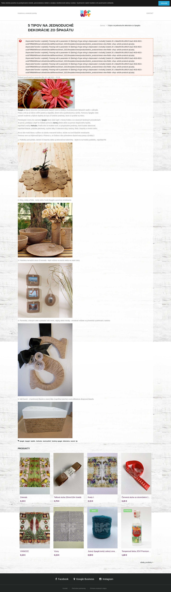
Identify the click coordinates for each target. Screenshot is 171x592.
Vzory (56, 551)
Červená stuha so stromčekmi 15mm (137, 497)
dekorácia (66, 441)
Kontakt (150, 13)
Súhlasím (164, 3)
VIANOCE (24, 551)
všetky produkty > (146, 562)
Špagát (20, 110)
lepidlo (33, 441)
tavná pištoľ (47, 441)
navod (73, 441)
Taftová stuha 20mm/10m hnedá (67, 497)
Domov (102, 25)
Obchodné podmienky (79, 588)
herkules (39, 441)
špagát (44, 120)
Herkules (34, 126)
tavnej (55, 123)
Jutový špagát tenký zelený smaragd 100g (105, 551)
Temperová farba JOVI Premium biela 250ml (140, 551)
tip (76, 441)
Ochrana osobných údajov (98, 588)
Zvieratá (23, 497)
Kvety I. (91, 497)
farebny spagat (57, 441)
